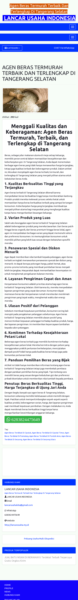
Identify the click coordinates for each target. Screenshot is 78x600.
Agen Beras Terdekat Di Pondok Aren (45, 436)
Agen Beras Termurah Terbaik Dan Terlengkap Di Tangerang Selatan (33, 493)
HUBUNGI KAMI (12, 595)
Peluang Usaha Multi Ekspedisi (39, 538)
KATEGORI (12, 48)
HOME (7, 585)
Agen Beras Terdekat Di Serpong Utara (39, 439)
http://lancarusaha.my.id (17, 525)
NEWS (7, 591)
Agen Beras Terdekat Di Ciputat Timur (48, 433)
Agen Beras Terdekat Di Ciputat (18, 433)
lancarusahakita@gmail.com (19, 505)
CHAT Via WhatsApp (64, 48)
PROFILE (8, 588)
